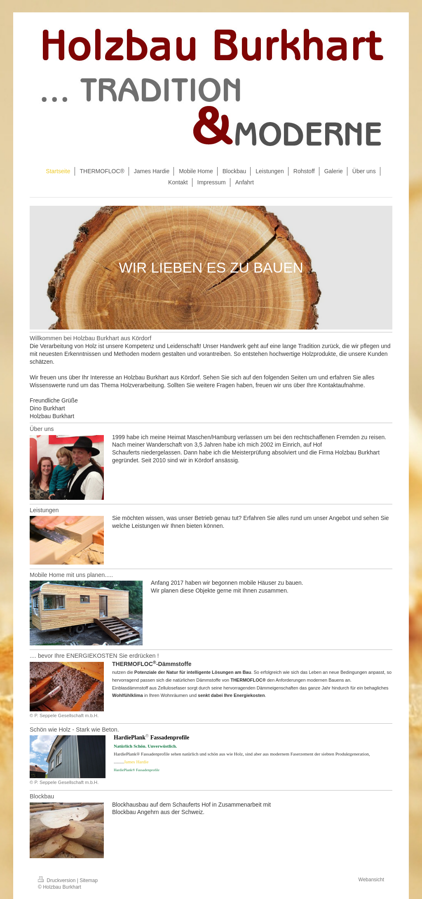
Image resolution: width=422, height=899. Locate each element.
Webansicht (371, 880)
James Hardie (136, 761)
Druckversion (57, 880)
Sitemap (89, 880)
